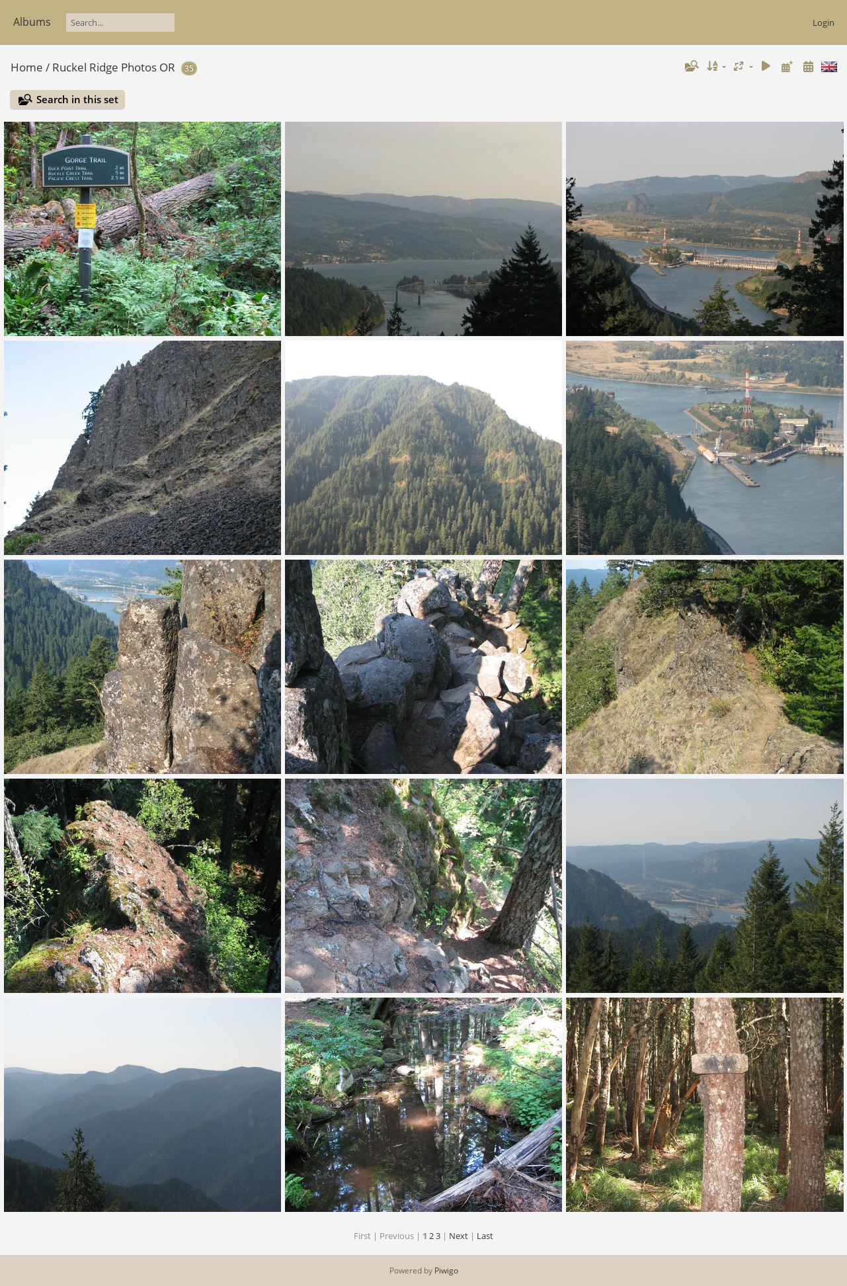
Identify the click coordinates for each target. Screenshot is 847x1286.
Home (27, 67)
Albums (32, 22)
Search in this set (77, 99)
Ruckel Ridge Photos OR (113, 67)
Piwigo (446, 1270)
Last (485, 1236)
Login (823, 22)
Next (458, 1236)
